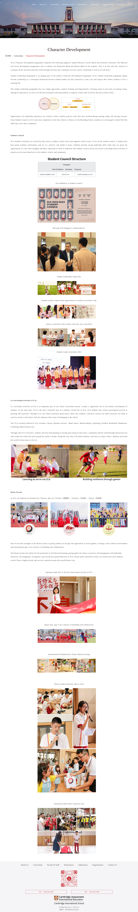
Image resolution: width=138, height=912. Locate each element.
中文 (129, 4)
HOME (8, 56)
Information (82, 4)
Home (34, 4)
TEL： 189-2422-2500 (91, 892)
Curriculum (54, 4)
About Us (43, 4)
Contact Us (120, 4)
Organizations (107, 4)
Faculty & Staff (68, 4)
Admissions (94, 4)
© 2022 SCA (75, 907)
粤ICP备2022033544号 (72, 909)
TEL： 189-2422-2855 (46, 892)
